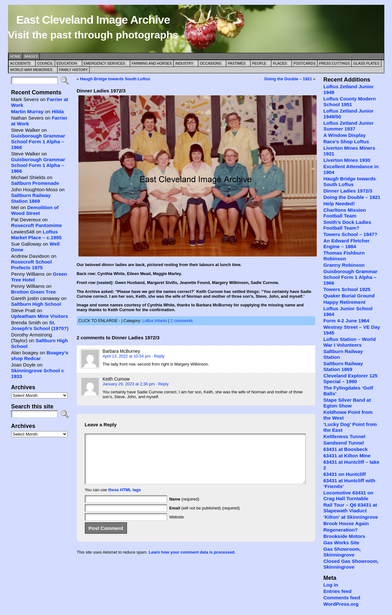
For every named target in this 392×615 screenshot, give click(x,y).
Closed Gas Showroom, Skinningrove (350, 564)
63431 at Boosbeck (345, 449)
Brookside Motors (344, 536)
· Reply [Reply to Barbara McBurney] (158, 356)
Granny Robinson (343, 265)
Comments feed (341, 597)
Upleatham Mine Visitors (39, 316)
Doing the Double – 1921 (288, 78)
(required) (184, 508)
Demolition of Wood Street (35, 210)
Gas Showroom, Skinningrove (342, 551)
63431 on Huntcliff (344, 474)
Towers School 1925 (346, 289)
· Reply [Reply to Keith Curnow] (162, 384)
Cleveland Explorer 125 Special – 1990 (350, 378)
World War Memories (31, 70)
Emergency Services (104, 63)
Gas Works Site (341, 542)
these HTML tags (124, 499)
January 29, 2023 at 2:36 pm (129, 384)
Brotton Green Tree (33, 292)
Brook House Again (346, 523)
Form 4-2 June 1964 (346, 320)
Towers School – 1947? (350, 234)
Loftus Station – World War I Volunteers (349, 342)
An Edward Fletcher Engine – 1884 (346, 243)
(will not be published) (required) (204, 517)
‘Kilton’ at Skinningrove (350, 517)
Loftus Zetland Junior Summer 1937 (348, 125)
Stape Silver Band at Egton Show (347, 402)
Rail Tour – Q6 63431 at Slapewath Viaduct (350, 507)
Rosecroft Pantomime (36, 225)
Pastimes (236, 63)
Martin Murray (27, 111)
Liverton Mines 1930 (346, 160)
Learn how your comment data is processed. (192, 561)
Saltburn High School (36, 304)
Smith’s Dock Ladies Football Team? (347, 225)
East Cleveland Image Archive (93, 19)
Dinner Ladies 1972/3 (347, 190)
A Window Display (344, 135)
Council (45, 63)
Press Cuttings (334, 63)
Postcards (304, 63)
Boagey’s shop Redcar (39, 355)
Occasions (210, 63)
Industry (184, 63)
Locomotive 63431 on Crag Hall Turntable (348, 495)
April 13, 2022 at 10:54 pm (127, 356)
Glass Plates (366, 63)
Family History (73, 70)
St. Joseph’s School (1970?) (40, 325)
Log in (330, 584)
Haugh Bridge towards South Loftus (115, 78)
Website (176, 526)
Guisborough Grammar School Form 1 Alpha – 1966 (38, 141)
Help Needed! (339, 203)
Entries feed (337, 591)
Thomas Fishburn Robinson (343, 255)
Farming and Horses (152, 63)
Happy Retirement (344, 302)
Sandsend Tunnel (343, 442)
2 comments (181, 320)
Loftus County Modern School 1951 (349, 101)
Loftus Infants (154, 320)
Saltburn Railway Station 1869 (31, 198)
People (259, 63)
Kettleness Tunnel (344, 436)
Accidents (20, 63)
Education (67, 63)
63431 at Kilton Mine (347, 455)
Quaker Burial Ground (348, 295)
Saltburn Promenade (35, 183)
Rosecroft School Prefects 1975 (31, 264)
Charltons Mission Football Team (344, 212)
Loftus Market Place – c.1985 (36, 234)
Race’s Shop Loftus (346, 141)
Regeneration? (340, 529)
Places (280, 63)
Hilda (58, 111)
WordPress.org (340, 604)
